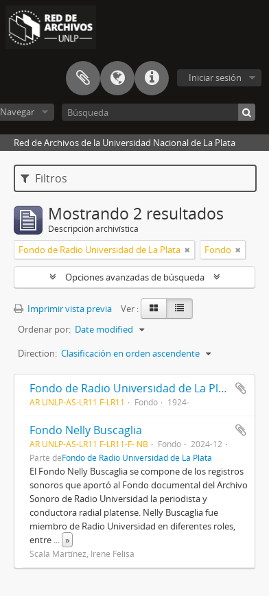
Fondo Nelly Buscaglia (86, 430)
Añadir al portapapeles (241, 388)
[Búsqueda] (158, 112)
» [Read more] (67, 540)
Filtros (44, 178)
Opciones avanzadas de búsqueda (135, 277)
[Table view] (179, 308)
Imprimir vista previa (63, 308)
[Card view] (154, 308)
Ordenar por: (44, 329)
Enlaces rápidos (151, 78)
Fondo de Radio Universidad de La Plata (132, 388)
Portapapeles (83, 78)
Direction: (37, 353)
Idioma (117, 78)
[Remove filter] (187, 250)
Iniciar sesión (215, 77)
